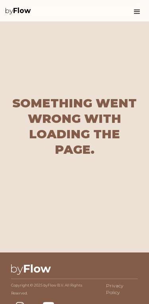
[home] (18, 10)
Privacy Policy (115, 289)
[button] (137, 10)
